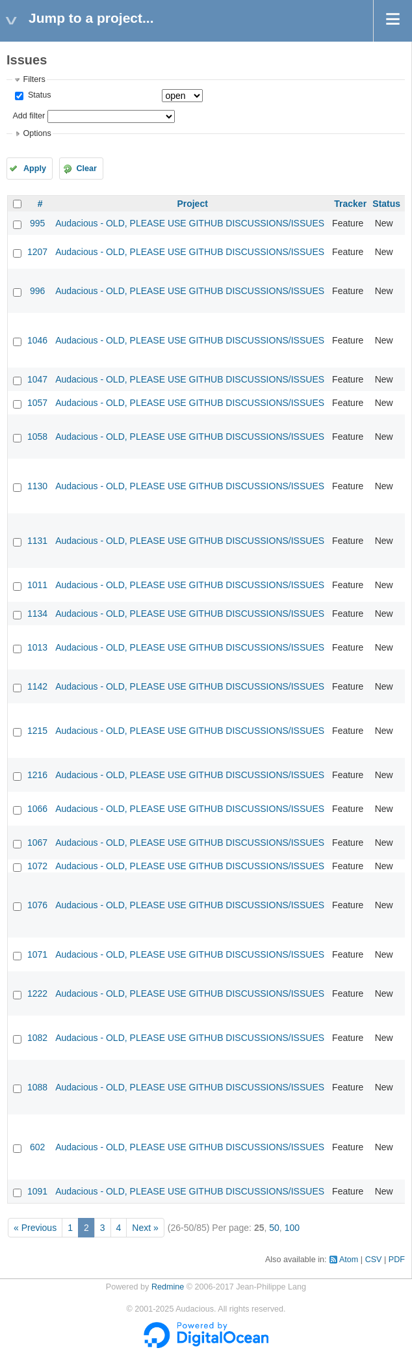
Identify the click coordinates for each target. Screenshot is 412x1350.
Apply (34, 168)
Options (37, 133)
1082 (37, 1038)
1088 (37, 1087)
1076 (37, 905)
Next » (145, 1227)
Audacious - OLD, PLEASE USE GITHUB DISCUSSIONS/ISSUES (189, 223)
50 (274, 1227)
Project (192, 203)
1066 (37, 808)
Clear (86, 168)
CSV (373, 1259)
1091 (37, 1191)
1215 (37, 730)
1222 (37, 993)
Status (38, 95)
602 (37, 1147)
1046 (37, 340)
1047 (37, 379)
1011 (37, 585)
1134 (37, 613)
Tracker (350, 203)
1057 (37, 403)
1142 (37, 686)
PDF (397, 1259)
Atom (348, 1259)
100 (292, 1227)
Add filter (28, 115)
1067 (37, 842)
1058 (37, 436)
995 (37, 223)
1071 (37, 954)
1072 (37, 866)
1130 (37, 486)
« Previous (35, 1227)
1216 (37, 775)
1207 (37, 252)
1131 (37, 540)
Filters (34, 79)
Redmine (167, 1286)
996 (37, 291)
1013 (37, 647)
